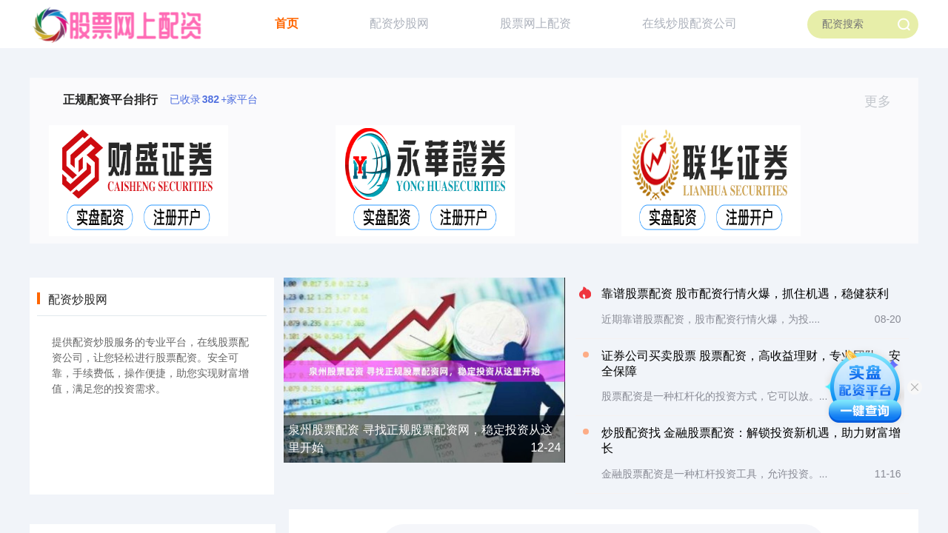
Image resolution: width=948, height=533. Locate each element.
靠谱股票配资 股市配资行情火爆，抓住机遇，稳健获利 (745, 293)
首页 (286, 23)
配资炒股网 (399, 23)
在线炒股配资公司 (689, 23)
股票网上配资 (535, 23)
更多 (884, 101)
